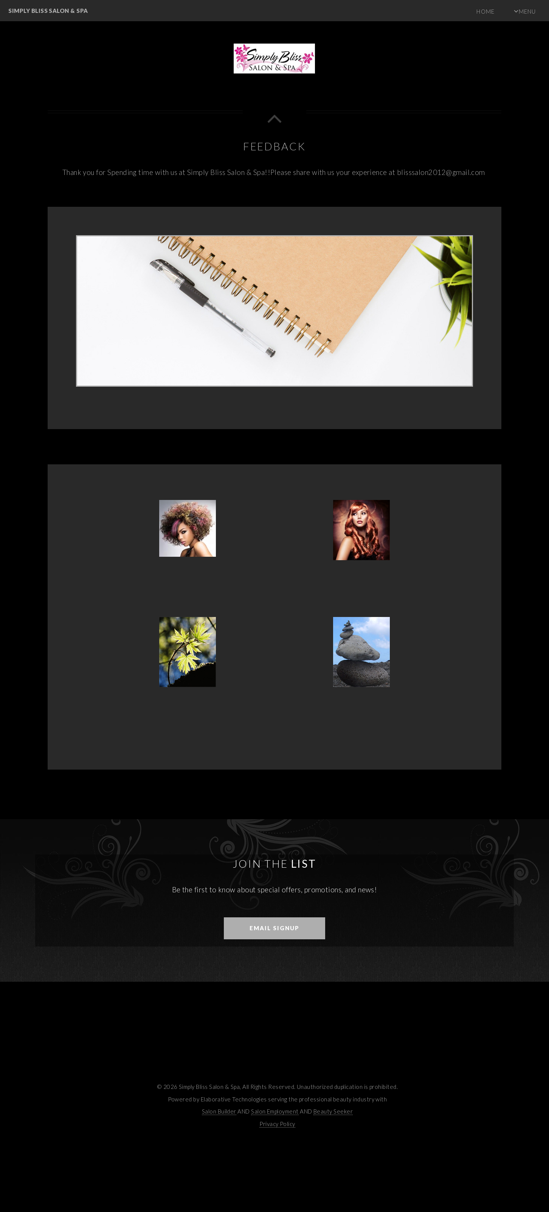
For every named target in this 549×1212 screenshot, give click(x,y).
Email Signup (274, 928)
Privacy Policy (277, 1123)
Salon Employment (274, 1111)
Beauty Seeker (333, 1111)
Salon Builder (219, 1111)
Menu (527, 11)
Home (485, 11)
